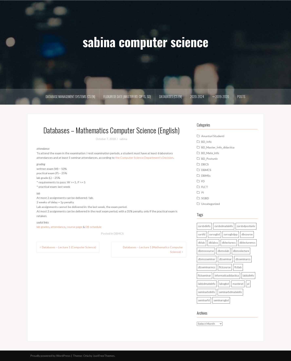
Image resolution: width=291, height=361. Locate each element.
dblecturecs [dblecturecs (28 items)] (229, 242)
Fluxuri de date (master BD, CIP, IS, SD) (127, 96)
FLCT (204, 187)
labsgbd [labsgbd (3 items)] (224, 283)
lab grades (43, 226)
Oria (86, 355)
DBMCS (119, 233)
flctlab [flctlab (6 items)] (238, 267)
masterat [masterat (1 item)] (238, 283)
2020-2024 (197, 96)
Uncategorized (210, 204)
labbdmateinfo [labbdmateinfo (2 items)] (206, 283)
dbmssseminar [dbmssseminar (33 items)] (206, 259)
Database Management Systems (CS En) (70, 96)
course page (74, 226)
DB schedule (93, 226)
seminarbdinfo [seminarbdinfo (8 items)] (206, 292)
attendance (58, 226)
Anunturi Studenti (212, 136)
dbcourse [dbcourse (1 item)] (247, 234)
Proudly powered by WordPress (50, 355)
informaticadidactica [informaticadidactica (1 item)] (227, 275)
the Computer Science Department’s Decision (144, 157)
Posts (241, 96)
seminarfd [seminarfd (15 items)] (204, 300)
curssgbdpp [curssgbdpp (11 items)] (231, 234)
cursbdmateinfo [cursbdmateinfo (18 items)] (223, 226)
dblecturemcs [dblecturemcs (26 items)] (247, 242)
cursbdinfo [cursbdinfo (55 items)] (204, 226)
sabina (123, 139)
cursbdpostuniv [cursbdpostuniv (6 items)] (246, 226)
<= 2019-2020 (220, 96)
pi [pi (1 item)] (248, 283)
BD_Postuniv (209, 158)
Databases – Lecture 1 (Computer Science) (69, 247)
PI (202, 192)
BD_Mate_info (210, 153)
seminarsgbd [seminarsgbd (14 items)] (221, 300)
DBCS (205, 164)
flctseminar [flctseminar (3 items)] (204, 275)
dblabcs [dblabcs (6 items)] (213, 242)
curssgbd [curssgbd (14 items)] (214, 234)
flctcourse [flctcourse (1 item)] (225, 267)
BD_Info (206, 141)
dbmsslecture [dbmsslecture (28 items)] (241, 250)
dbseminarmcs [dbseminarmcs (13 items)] (206, 267)
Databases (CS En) (170, 96)
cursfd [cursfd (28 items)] (201, 234)
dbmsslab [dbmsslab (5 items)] (223, 250)
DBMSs (206, 175)
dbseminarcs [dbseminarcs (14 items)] (242, 259)
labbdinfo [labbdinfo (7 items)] (248, 275)
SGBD (205, 198)
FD (203, 181)
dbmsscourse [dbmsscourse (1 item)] (206, 250)
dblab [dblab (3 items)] (201, 242)
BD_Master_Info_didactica (217, 147)
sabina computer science (145, 41)
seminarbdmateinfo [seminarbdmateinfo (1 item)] (230, 292)
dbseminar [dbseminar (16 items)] (225, 259)
